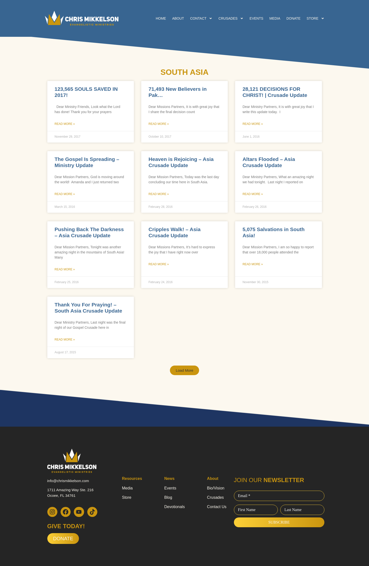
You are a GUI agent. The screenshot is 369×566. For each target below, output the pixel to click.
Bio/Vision (215, 488)
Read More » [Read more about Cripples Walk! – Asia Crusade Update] (159, 264)
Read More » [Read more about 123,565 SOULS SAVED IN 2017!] (65, 124)
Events (256, 18)
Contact (201, 18)
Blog (168, 497)
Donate (293, 18)
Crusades (230, 18)
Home (161, 18)
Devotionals (174, 507)
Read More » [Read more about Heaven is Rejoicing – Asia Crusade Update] (159, 194)
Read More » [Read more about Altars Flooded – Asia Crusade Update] (252, 194)
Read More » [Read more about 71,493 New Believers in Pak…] (159, 124)
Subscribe (279, 522)
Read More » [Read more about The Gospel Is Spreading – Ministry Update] (65, 194)
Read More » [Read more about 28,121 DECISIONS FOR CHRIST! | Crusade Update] (252, 124)
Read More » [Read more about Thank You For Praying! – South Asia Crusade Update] (65, 339)
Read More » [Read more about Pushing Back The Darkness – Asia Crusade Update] (65, 269)
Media (274, 18)
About (178, 18)
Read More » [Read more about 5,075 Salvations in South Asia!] (252, 264)
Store (315, 18)
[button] (184, 370)
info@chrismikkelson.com (68, 481)
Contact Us (216, 507)
